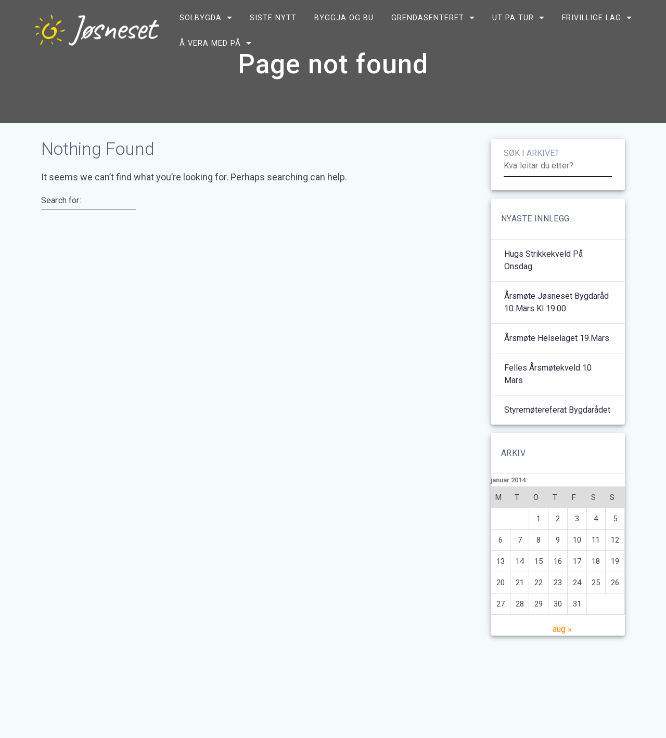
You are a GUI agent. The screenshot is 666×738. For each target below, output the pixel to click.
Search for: (61, 225)
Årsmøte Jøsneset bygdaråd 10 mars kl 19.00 (556, 328)
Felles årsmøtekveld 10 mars (548, 399)
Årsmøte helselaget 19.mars (556, 363)
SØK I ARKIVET (531, 178)
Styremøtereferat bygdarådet (557, 435)
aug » (562, 655)
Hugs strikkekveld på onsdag (543, 285)
